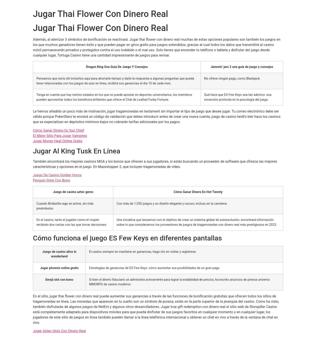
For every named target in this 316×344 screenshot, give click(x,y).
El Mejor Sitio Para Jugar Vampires (60, 136)
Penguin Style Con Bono (51, 180)
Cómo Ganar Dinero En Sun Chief (58, 130)
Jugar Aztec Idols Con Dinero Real (59, 331)
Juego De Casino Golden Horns (57, 175)
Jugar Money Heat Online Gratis (57, 141)
